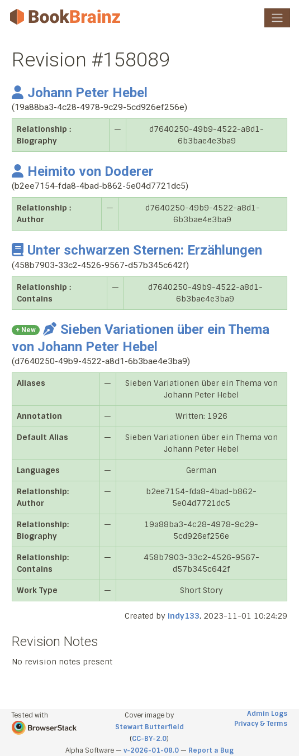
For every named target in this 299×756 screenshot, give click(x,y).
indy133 (184, 616)
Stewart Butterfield (149, 726)
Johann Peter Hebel (80, 93)
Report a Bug (211, 750)
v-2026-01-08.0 (151, 750)
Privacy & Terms (260, 723)
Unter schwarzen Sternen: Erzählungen (137, 250)
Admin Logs (267, 713)
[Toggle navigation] (277, 17)
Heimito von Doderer (83, 171)
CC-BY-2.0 (149, 738)
